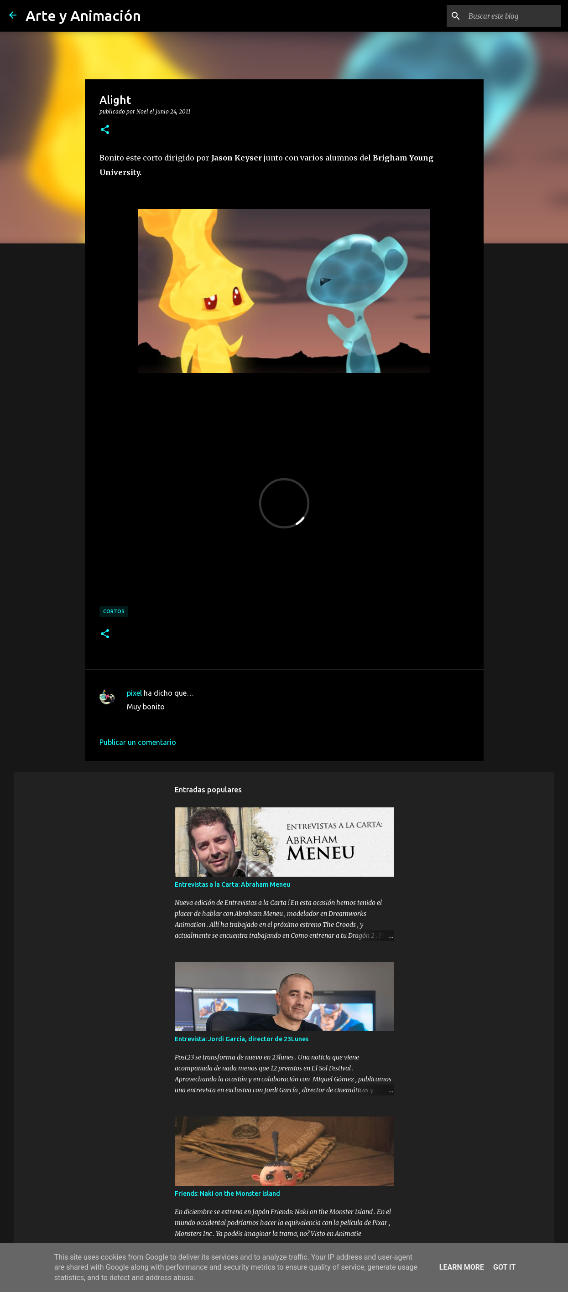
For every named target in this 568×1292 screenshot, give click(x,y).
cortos (114, 611)
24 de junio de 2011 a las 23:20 (178, 720)
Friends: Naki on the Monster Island (227, 1193)
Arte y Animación (83, 15)
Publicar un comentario (137, 742)
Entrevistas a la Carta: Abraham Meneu (232, 884)
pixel (134, 693)
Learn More (461, 1267)
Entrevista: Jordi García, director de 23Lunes (241, 1039)
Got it (504, 1267)
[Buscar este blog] (513, 16)
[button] (104, 130)
